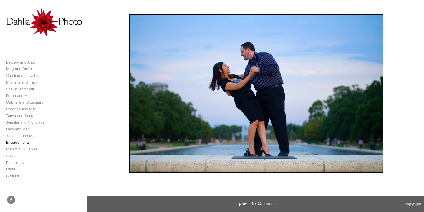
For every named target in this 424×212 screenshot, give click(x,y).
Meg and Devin (19, 69)
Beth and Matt (17, 129)
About (11, 156)
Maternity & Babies (21, 149)
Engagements (17, 142)
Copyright (413, 204)
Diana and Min (18, 95)
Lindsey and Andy (21, 62)
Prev (240, 203)
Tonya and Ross (19, 115)
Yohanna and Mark (22, 136)
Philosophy (15, 162)
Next (270, 203)
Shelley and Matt (20, 89)
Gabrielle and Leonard (24, 102)
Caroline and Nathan (23, 75)
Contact (12, 176)
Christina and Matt (21, 109)
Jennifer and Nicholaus (25, 122)
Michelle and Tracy (22, 82)
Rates (11, 169)
